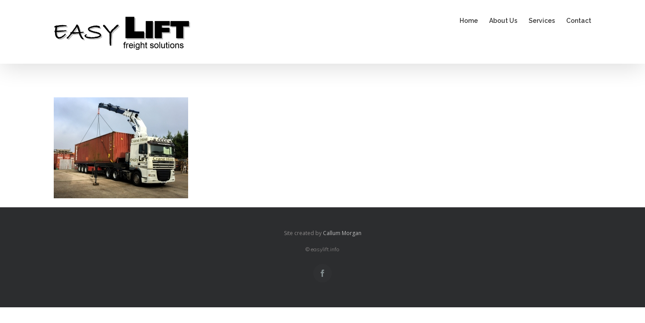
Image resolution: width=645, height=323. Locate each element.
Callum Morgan (342, 233)
